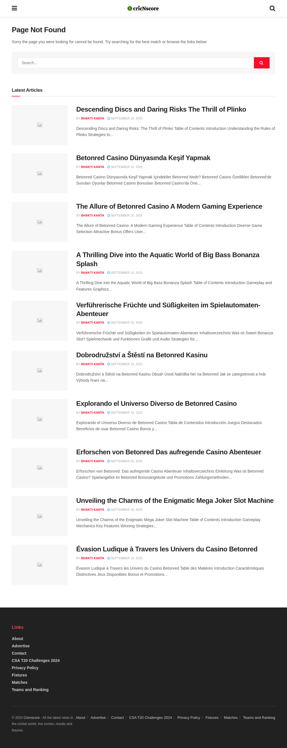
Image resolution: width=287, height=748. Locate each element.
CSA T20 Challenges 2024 (36, 660)
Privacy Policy (25, 668)
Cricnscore (32, 718)
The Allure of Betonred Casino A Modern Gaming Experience (169, 206)
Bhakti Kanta (92, 118)
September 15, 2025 (125, 322)
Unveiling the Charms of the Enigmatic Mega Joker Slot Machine (175, 500)
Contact (19, 653)
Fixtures (19, 675)
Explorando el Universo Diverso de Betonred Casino (156, 403)
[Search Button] (262, 62)
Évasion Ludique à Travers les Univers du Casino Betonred (167, 549)
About (17, 638)
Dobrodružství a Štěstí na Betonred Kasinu (141, 355)
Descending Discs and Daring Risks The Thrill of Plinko (161, 109)
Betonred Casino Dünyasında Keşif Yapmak (143, 158)
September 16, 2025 (125, 118)
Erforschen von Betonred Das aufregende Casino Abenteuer (168, 452)
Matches (19, 682)
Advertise (21, 646)
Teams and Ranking (30, 689)
